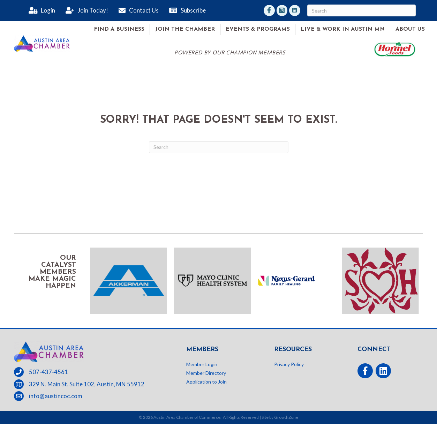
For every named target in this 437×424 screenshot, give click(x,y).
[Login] (40, 10)
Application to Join (206, 382)
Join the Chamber (185, 29)
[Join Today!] (85, 10)
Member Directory (206, 373)
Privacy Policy (289, 364)
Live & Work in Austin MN (343, 29)
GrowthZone (286, 417)
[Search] (361, 10)
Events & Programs (258, 29)
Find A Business (119, 29)
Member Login (201, 364)
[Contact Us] (137, 10)
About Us (410, 29)
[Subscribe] (186, 10)
